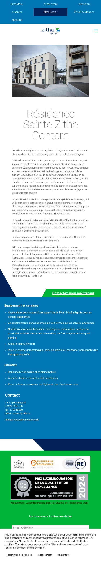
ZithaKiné (17, 12)
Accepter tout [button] (45, 554)
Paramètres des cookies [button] (19, 554)
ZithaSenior (50, 12)
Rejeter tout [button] (63, 554)
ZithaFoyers (50, 4)
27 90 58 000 (16, 409)
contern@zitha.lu (21, 413)
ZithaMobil (17, 4)
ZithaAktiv (84, 4)
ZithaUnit (17, 19)
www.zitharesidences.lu (26, 419)
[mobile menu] (96, 31)
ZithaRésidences (84, 12)
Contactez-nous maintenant (73, 293)
